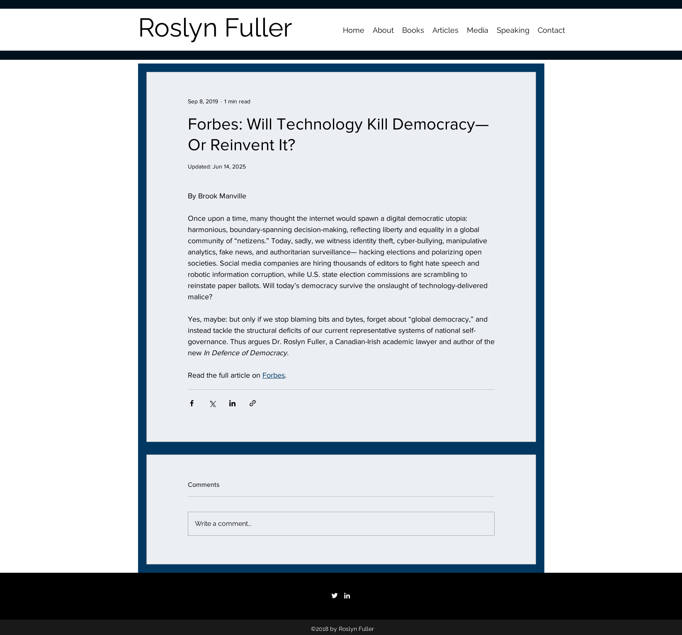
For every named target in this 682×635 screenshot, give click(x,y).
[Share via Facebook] (192, 403)
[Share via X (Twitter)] (212, 403)
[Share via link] (253, 403)
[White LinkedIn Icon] (347, 595)
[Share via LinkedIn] (232, 403)
